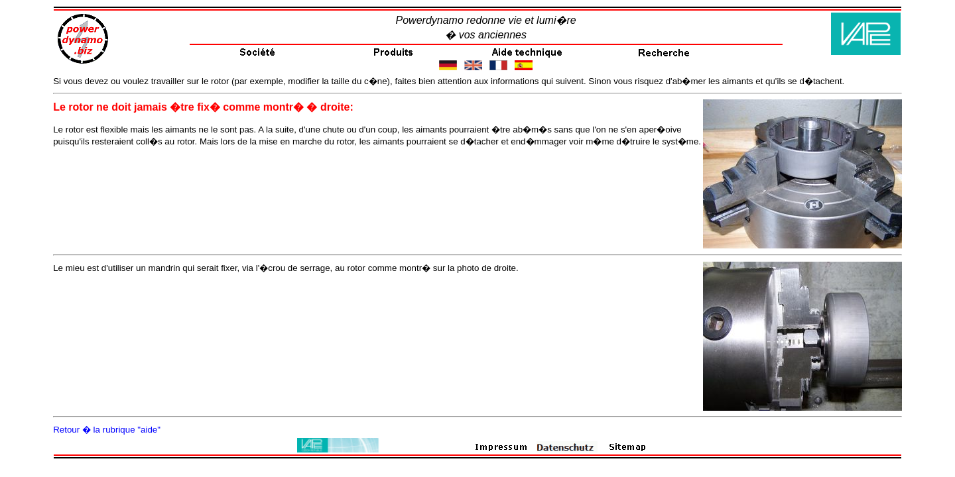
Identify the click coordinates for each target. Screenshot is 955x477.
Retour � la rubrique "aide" (106, 430)
